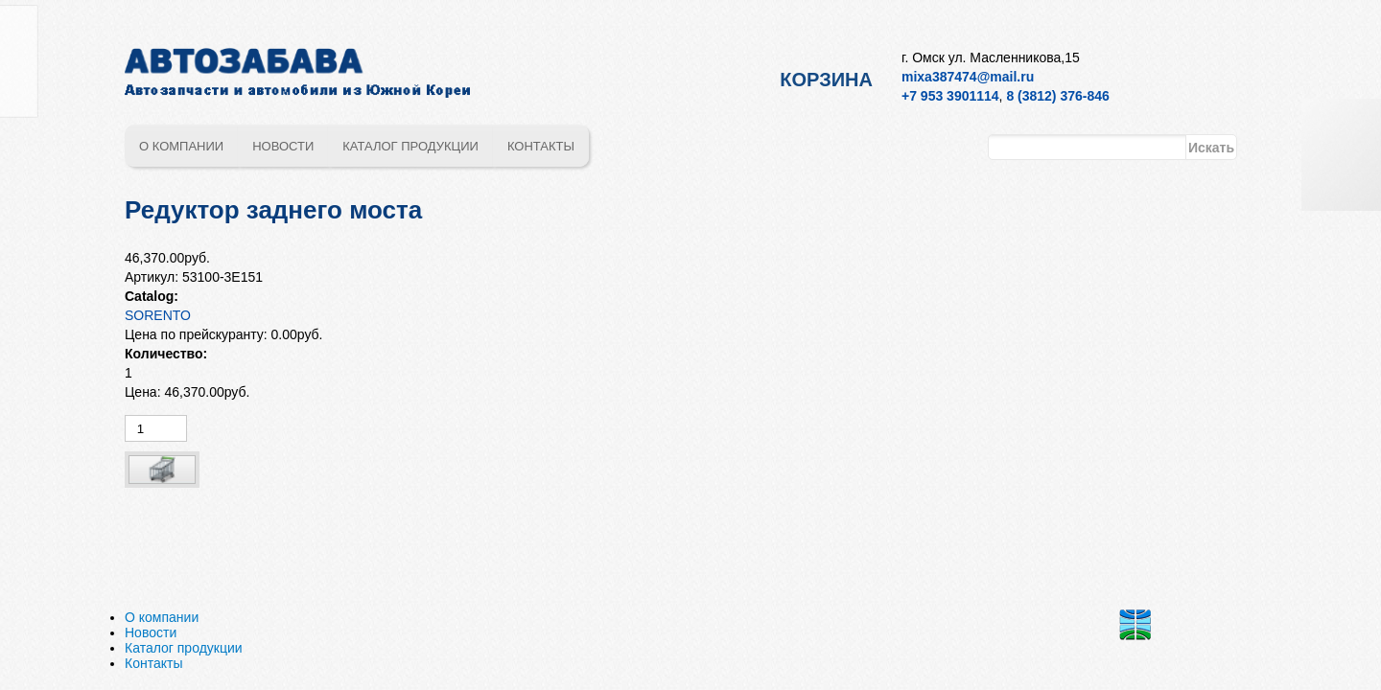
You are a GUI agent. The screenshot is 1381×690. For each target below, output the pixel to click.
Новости (283, 146)
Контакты (540, 146)
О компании (181, 146)
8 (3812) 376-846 (1057, 96)
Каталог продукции (410, 146)
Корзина (826, 79)
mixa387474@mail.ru (967, 76)
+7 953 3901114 (950, 96)
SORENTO (158, 315)
